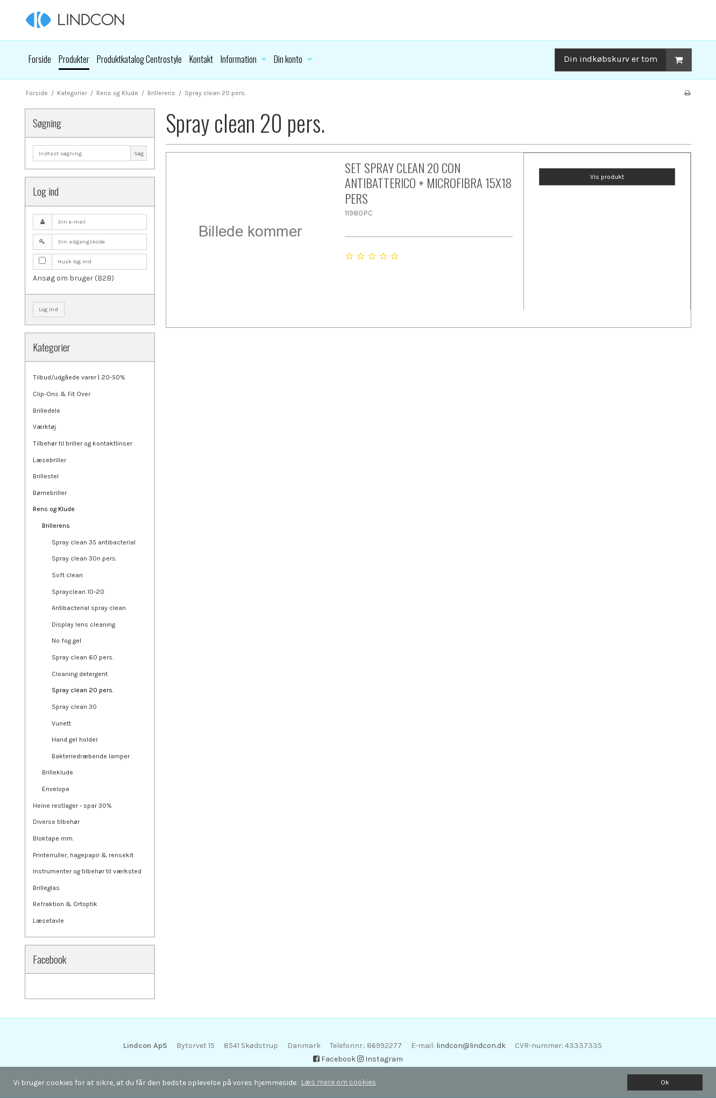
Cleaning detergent (80, 674)
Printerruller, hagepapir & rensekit (83, 855)
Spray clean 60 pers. (83, 657)
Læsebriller (49, 460)
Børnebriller (50, 493)
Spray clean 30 (74, 707)
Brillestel (46, 476)
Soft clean (67, 575)
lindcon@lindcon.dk (471, 1045)
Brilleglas (46, 888)
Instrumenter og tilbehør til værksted (87, 871)
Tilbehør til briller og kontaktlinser (82, 443)
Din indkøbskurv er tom (627, 60)
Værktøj (44, 426)
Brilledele (46, 410)
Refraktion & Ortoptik (65, 904)
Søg (139, 153)
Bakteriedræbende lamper (91, 756)
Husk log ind (74, 261)
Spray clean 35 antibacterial (94, 542)
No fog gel (66, 640)
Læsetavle (48, 920)
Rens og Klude (54, 509)
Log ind (48, 309)
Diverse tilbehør (56, 822)
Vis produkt (607, 177)
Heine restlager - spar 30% (72, 805)
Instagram (380, 1059)
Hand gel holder (75, 739)
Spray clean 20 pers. (83, 690)
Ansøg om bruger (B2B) (73, 278)
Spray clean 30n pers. (84, 558)
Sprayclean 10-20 (78, 591)
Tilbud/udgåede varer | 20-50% (79, 377)
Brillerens (56, 525)
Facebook (334, 1059)
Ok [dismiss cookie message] (665, 1082)
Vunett (61, 723)
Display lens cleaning (83, 624)
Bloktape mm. (53, 838)
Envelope (55, 789)
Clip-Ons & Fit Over (61, 394)
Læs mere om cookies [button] (338, 1082)
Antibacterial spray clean (89, 608)
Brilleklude (57, 772)
